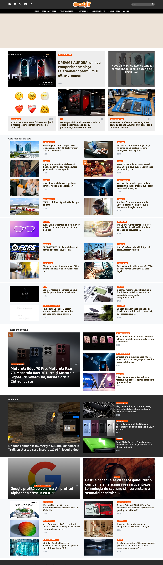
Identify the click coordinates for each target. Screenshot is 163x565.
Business (46, 161)
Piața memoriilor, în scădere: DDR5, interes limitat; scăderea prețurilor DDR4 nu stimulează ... (133, 409)
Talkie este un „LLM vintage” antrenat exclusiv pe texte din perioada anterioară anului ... (58, 312)
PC (62, 119)
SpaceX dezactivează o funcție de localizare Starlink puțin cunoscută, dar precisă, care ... (135, 312)
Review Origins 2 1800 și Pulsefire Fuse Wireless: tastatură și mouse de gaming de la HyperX (135, 508)
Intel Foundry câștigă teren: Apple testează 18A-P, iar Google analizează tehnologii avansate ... (61, 527)
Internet (121, 306)
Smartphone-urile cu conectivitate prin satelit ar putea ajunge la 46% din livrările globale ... (135, 360)
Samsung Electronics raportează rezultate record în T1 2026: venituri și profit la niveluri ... (60, 148)
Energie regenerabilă (50, 540)
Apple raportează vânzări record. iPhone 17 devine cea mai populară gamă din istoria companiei (60, 167)
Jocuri (126, 12)
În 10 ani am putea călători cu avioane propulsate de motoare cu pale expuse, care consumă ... (136, 546)
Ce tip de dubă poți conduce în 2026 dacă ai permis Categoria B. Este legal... (134, 269)
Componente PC (48, 142)
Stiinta (116, 477)
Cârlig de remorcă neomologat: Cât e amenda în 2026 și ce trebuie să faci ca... (61, 269)
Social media (114, 12)
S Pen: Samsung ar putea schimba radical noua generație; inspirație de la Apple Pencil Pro (135, 380)
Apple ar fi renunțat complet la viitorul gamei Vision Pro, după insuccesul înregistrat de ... (132, 205)
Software (121, 142)
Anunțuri (46, 180)
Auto (45, 287)
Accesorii (121, 199)
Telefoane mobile (67, 12)
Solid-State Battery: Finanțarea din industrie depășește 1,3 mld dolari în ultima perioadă (134, 445)
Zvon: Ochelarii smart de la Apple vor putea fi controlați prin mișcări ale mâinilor (61, 228)
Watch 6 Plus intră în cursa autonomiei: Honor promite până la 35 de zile (60, 508)
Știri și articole (49, 12)
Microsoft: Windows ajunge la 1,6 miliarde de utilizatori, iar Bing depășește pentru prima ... (133, 148)
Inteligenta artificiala (51, 306)
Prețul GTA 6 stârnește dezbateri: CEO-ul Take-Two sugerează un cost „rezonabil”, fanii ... (135, 167)
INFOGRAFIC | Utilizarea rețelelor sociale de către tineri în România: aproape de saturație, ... (134, 228)
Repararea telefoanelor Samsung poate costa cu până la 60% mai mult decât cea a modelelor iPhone (131, 125)
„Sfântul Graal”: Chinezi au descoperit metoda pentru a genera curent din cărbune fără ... (60, 546)
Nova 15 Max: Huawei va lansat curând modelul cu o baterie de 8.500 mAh (132, 69)
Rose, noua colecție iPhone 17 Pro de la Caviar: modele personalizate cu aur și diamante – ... (135, 339)
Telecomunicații (123, 180)
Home (36, 12)
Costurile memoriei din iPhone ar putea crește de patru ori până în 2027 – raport (135, 427)
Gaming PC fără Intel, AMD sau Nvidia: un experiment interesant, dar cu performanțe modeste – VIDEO (80, 125)
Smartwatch (47, 502)
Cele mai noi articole (19, 139)
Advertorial (122, 521)
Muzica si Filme (98, 12)
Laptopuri (83, 12)
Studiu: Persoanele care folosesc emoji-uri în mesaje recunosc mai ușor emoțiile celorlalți (32, 125)
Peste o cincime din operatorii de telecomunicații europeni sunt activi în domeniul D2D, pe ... (135, 186)
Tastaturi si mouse (124, 502)
